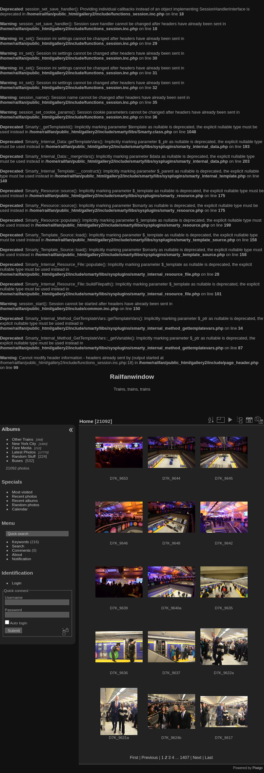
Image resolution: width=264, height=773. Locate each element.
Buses (17, 460)
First (134, 757)
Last (209, 757)
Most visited (22, 492)
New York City (24, 443)
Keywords (20, 542)
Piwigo (258, 768)
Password (13, 610)
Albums (11, 429)
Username (14, 597)
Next (197, 757)
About (17, 554)
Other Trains (22, 439)
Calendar (20, 509)
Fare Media (22, 448)
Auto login (16, 623)
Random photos (25, 505)
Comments (21, 550)
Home (86, 421)
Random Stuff (24, 456)
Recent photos (24, 496)
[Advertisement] (132, 405)
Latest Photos (24, 452)
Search (18, 546)
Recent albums (25, 500)
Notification (21, 559)
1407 (184, 757)
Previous (150, 757)
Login (17, 583)
